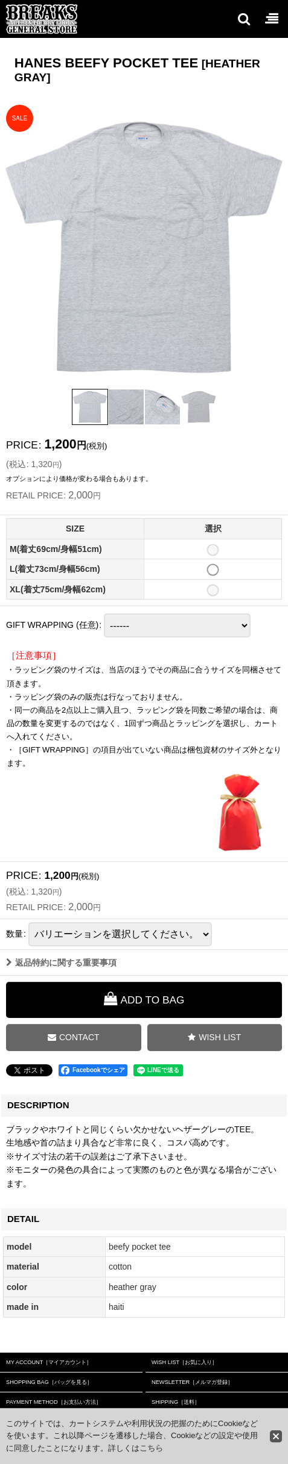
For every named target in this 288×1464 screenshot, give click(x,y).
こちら (151, 1448)
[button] (243, 18)
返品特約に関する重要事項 (61, 971)
